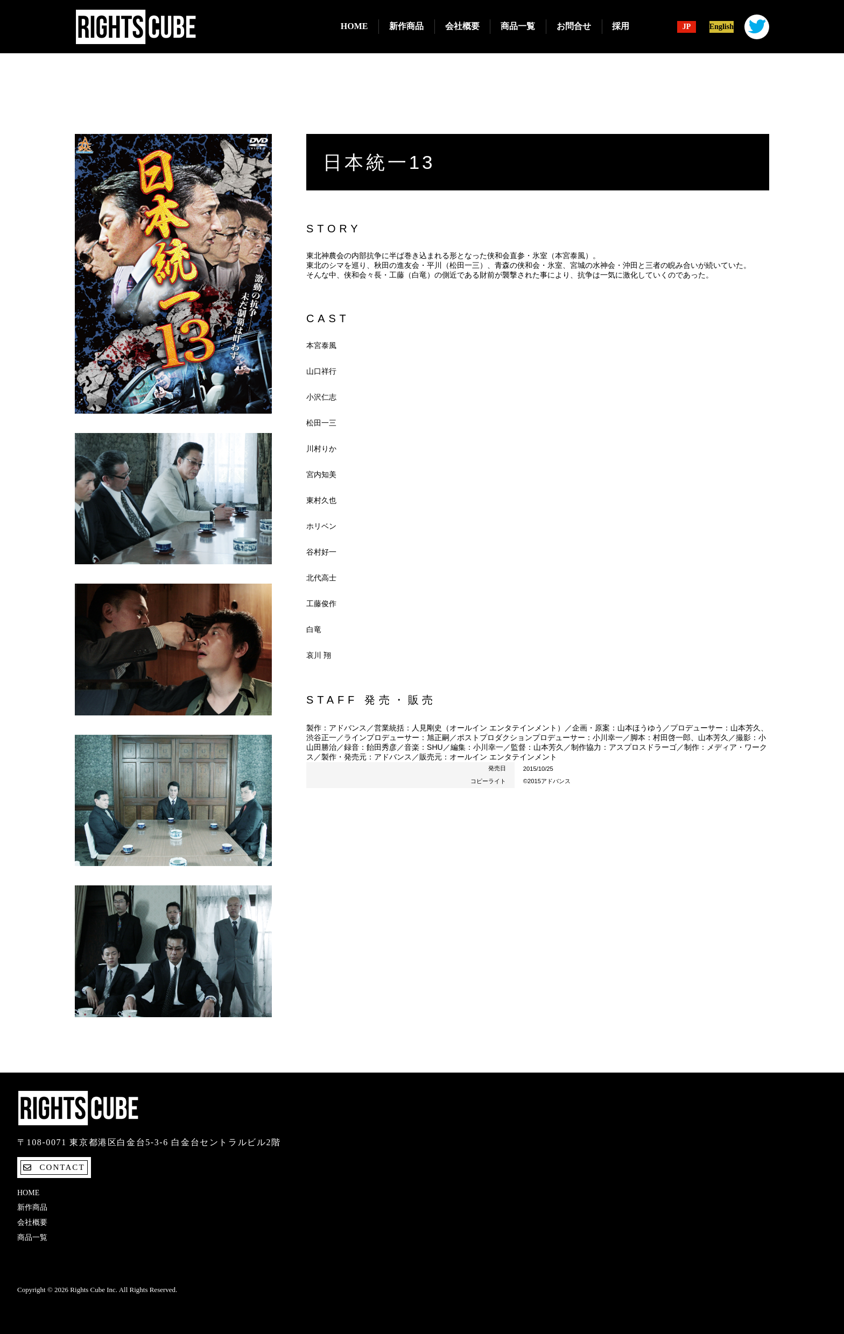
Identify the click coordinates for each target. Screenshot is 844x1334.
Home (354, 26)
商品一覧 (518, 26)
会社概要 (462, 26)
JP (687, 27)
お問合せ (574, 26)
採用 (620, 26)
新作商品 (406, 26)
